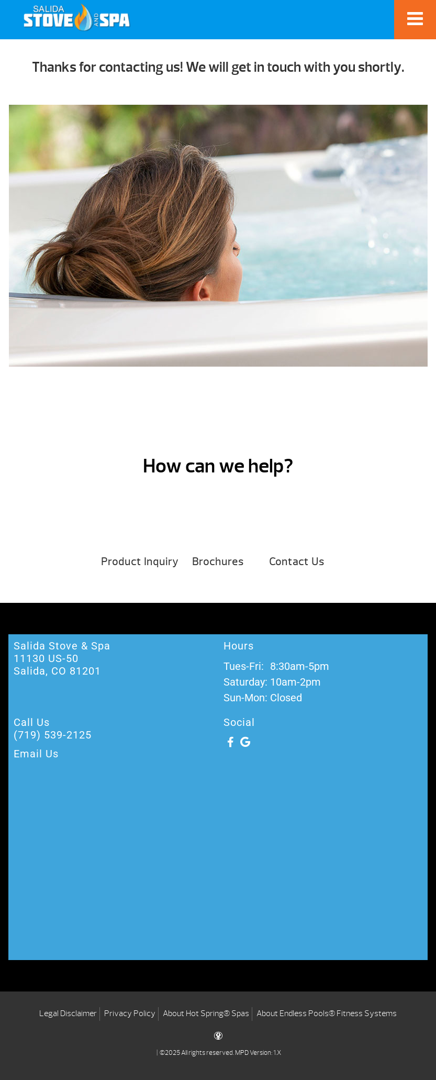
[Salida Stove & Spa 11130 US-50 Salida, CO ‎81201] (218, 876)
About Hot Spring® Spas (206, 1013)
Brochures (218, 561)
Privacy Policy (129, 1013)
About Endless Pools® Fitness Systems (326, 1013)
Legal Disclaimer (68, 1013)
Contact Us (297, 561)
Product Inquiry (139, 561)
